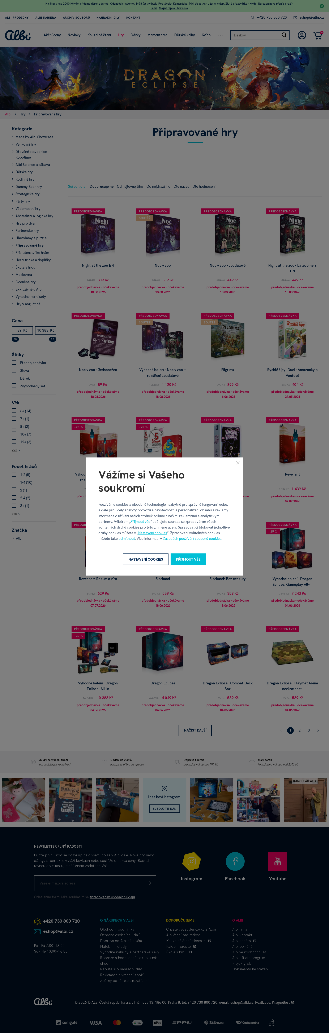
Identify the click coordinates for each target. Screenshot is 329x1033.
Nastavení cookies (152, 533)
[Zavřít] (238, 462)
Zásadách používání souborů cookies (192, 538)
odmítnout (127, 538)
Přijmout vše (140, 521)
